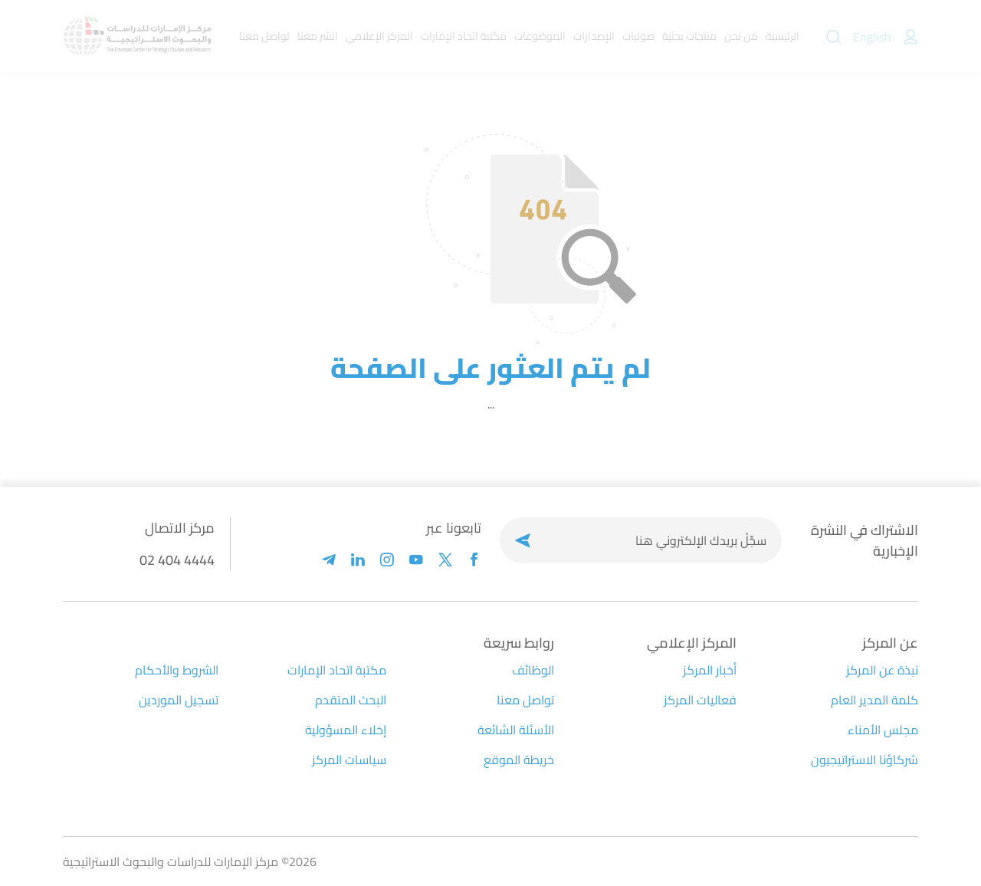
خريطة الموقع (519, 759)
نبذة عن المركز (882, 670)
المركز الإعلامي (379, 36)
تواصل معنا (264, 36)
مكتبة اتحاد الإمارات (464, 36)
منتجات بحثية (689, 36)
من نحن (741, 36)
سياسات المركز (349, 759)
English (872, 37)
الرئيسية (782, 36)
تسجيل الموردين (178, 700)
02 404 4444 (177, 560)
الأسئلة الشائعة (515, 729)
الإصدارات (594, 36)
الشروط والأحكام (176, 670)
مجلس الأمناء (883, 729)
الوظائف (533, 670)
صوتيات (638, 36)
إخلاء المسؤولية (345, 729)
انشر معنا (317, 36)
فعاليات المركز (700, 700)
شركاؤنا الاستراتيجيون (864, 759)
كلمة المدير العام (874, 700)
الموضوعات (540, 36)
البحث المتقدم (350, 700)
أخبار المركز (710, 670)
